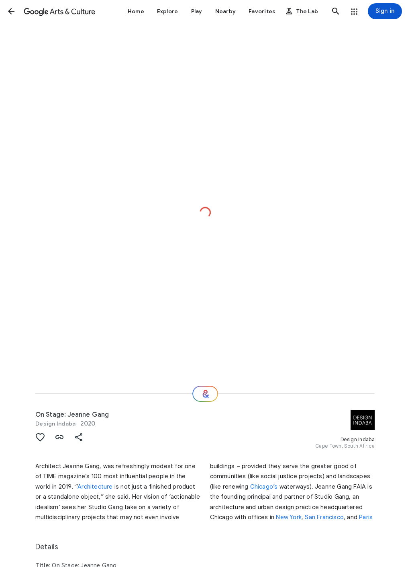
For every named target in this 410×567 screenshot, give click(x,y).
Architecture (95, 486)
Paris (366, 517)
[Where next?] (205, 394)
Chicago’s (264, 486)
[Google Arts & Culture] (59, 11)
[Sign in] (385, 11)
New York (289, 517)
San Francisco (324, 517)
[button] (11, 11)
